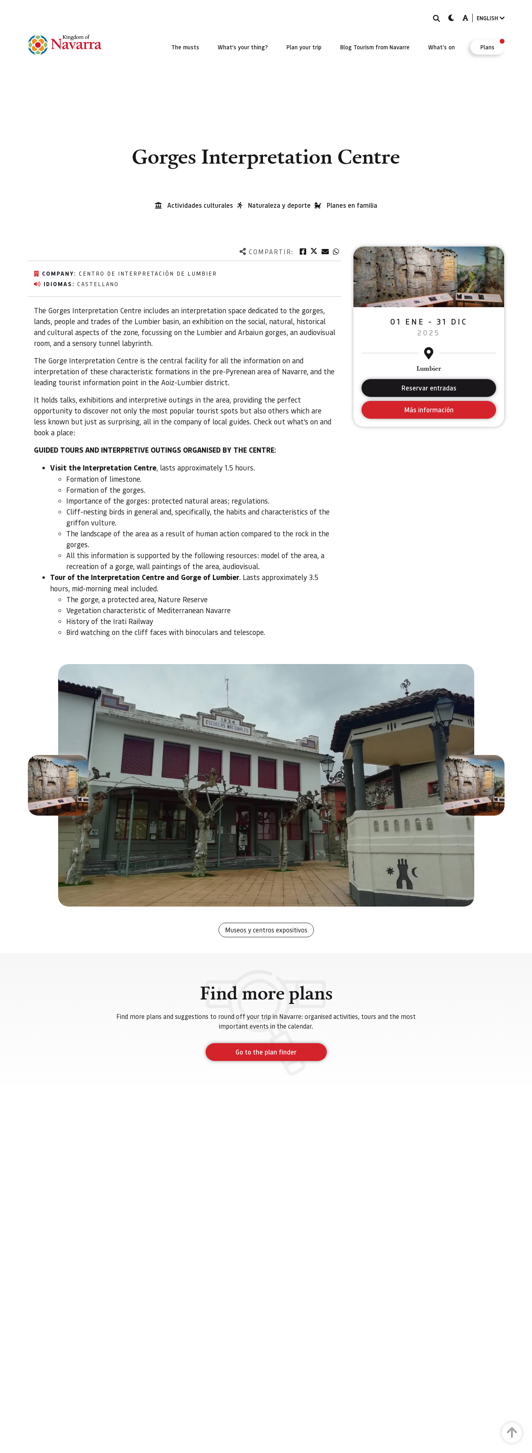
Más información (429, 409)
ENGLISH (491, 18)
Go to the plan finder (266, 1052)
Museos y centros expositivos (266, 930)
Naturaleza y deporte (279, 205)
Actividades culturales (200, 205)
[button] (58, 785)
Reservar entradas (429, 388)
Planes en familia (352, 205)
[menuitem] (185, 47)
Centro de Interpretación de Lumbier (148, 273)
